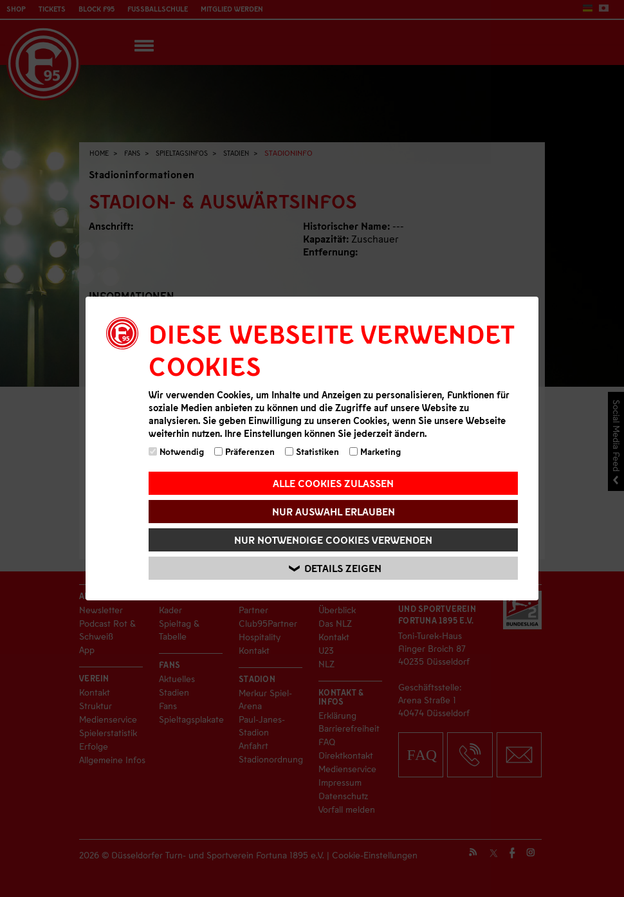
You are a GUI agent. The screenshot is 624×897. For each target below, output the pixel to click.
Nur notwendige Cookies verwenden (333, 539)
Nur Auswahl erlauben (333, 511)
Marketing (375, 451)
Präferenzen (244, 451)
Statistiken (312, 451)
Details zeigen (335, 568)
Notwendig (176, 451)
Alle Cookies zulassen (333, 483)
